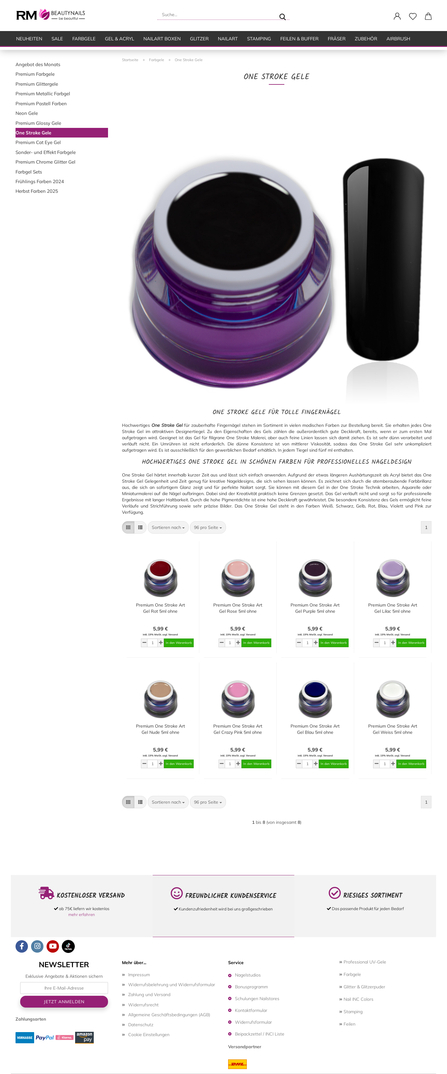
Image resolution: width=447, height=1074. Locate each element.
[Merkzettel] (413, 16)
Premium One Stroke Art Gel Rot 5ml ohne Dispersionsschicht (160, 608)
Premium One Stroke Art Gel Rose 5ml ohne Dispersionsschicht (237, 608)
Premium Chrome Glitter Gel (45, 162)
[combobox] (168, 527)
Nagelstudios (248, 975)
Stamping (259, 39)
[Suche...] (282, 14)
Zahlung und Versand (149, 994)
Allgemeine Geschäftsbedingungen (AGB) (169, 1015)
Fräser (336, 39)
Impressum (139, 974)
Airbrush (398, 39)
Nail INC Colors (356, 999)
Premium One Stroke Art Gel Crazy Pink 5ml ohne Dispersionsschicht (237, 729)
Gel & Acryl (119, 39)
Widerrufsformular (253, 1022)
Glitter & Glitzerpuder (362, 987)
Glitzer (199, 39)
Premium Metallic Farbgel (43, 94)
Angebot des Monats (38, 64)
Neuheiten (29, 39)
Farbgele (84, 39)
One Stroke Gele (33, 133)
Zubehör (366, 39)
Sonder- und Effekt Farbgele (46, 152)
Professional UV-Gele (362, 962)
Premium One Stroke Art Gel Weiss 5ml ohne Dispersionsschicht (392, 729)
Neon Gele (27, 113)
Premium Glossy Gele (38, 123)
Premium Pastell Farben (41, 103)
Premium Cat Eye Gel (38, 142)
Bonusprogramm (251, 987)
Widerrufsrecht (143, 1005)
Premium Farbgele (35, 74)
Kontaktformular (251, 1010)
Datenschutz (140, 1024)
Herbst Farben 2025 (37, 191)
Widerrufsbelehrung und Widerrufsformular (171, 984)
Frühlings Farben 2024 (40, 181)
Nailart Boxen (162, 39)
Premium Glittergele (37, 84)
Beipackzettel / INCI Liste (259, 1034)
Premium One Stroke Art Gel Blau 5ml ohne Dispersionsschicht (315, 729)
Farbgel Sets (29, 172)
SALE (57, 39)
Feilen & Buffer (299, 39)
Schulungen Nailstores (257, 998)
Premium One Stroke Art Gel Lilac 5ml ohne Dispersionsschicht (392, 608)
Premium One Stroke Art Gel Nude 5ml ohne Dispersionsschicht (160, 729)
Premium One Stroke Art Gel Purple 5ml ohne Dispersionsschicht (315, 608)
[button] (397, 16)
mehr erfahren (81, 914)
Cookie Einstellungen (148, 1034)
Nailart (228, 39)
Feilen (347, 1024)
